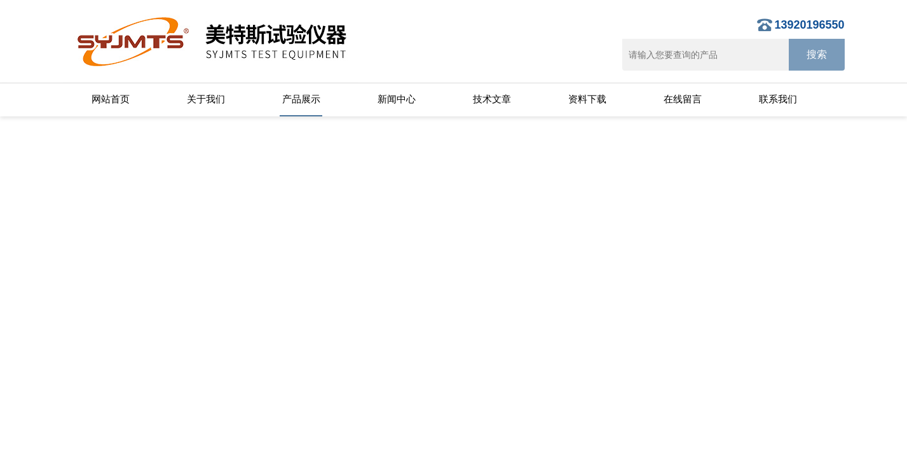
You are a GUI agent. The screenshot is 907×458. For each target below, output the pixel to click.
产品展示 (301, 99)
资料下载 (587, 99)
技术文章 (492, 99)
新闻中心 (397, 99)
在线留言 (683, 99)
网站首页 (111, 99)
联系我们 (778, 99)
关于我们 (206, 99)
